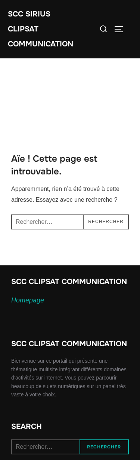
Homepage (27, 300)
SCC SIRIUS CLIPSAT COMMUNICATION (40, 29)
